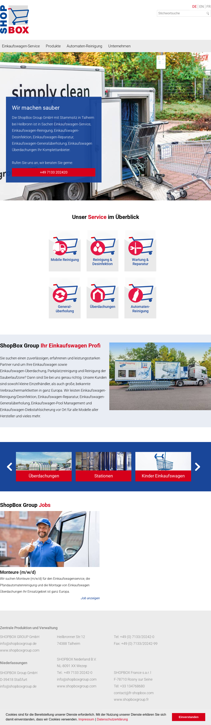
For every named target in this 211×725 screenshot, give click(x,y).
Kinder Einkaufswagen (163, 475)
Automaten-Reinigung (84, 46)
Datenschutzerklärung (112, 719)
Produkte (53, 46)
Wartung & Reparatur (140, 262)
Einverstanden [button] (188, 717)
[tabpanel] (44, 466)
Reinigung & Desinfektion (102, 262)
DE (194, 7)
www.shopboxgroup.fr (131, 699)
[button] (129, 719)
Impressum (86, 719)
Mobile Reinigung (65, 260)
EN (201, 7)
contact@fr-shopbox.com (134, 693)
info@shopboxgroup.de (18, 643)
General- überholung (65, 308)
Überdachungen (102, 306)
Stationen (103, 475)
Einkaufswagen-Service (21, 46)
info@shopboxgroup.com (77, 679)
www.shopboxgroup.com (19, 650)
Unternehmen (119, 46)
